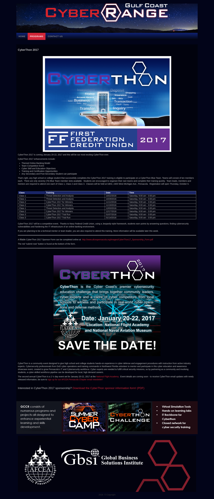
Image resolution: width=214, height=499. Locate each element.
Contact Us (55, 36)
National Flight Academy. (107, 376)
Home (22, 36)
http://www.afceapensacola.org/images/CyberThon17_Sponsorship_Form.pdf (117, 239)
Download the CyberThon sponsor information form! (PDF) (108, 388)
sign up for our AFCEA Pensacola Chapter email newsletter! (75, 379)
